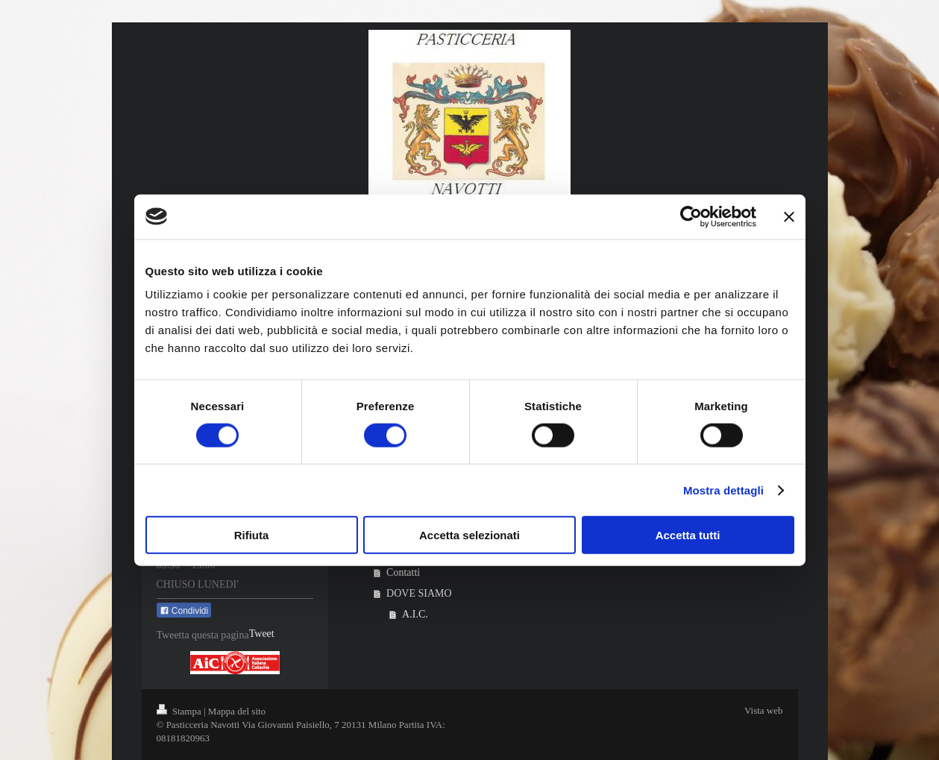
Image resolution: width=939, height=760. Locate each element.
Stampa (180, 711)
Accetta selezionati (469, 535)
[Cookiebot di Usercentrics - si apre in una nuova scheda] (691, 216)
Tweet (261, 633)
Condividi (184, 611)
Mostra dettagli (723, 489)
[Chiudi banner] (789, 216)
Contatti (403, 572)
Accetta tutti (688, 535)
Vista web (763, 710)
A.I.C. (415, 614)
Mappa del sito (237, 711)
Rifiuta (251, 535)
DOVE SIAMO (419, 593)
